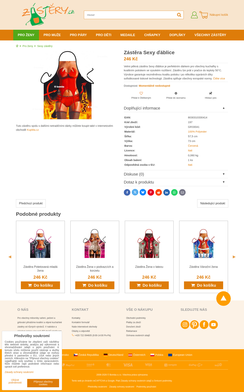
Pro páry (78, 35)
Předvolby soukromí (97, 386)
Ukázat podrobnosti (15, 381)
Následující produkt (212, 203)
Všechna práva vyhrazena (135, 375)
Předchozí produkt (31, 203)
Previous (10, 257)
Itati (190, 150)
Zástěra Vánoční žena (203, 266)
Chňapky (152, 35)
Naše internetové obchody (84, 326)
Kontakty (76, 318)
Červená (193, 145)
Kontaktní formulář (81, 322)
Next (234, 257)
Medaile (127, 35)
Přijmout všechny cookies (43, 383)
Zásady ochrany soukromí (121, 386)
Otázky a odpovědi (81, 331)
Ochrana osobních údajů (138, 335)
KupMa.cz (33, 129)
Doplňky (177, 35)
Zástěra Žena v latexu (149, 266)
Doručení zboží (133, 326)
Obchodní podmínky (136, 318)
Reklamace (131, 331)
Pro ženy (26, 35)
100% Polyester (197, 131)
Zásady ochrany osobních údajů (136, 380)
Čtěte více (219, 78)
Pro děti (103, 35)
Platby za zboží (133, 322)
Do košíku (40, 285)
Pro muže (52, 35)
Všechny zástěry (210, 35)
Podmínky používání (146, 386)
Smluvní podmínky (163, 380)
